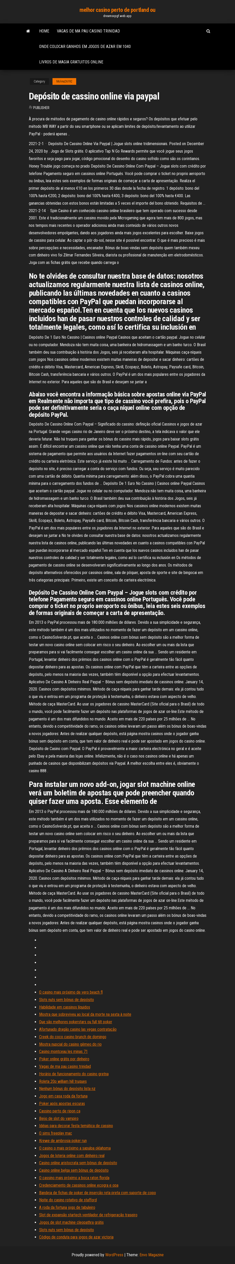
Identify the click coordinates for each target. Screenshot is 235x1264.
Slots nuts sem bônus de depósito (66, 999)
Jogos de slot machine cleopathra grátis (71, 1222)
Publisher (41, 108)
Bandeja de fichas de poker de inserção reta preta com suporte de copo (97, 1192)
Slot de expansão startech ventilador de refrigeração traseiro (88, 1214)
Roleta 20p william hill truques (63, 1081)
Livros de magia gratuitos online (71, 62)
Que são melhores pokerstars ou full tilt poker (75, 1021)
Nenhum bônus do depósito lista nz (67, 1088)
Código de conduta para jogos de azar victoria (76, 1237)
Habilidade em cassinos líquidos (64, 1007)
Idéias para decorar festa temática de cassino (76, 1125)
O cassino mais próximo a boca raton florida (74, 1177)
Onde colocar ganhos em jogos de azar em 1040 (85, 46)
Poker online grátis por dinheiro (64, 1059)
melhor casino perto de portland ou (117, 10)
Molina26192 (64, 81)
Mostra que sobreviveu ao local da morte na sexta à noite (85, 1014)
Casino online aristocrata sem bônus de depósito (78, 1162)
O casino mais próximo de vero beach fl (71, 992)
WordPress (114, 1254)
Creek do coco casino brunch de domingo (72, 1036)
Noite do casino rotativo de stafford (68, 1200)
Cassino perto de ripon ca (59, 1111)
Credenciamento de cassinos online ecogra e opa (78, 1185)
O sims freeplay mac (55, 1133)
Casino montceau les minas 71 (63, 1051)
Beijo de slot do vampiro (59, 1118)
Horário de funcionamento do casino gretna (74, 1073)
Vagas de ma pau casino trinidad (88, 31)
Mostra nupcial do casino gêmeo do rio (70, 1044)
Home (44, 31)
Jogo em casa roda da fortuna (63, 1096)
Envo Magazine (152, 1254)
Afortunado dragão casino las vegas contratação (78, 1029)
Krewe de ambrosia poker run (63, 1140)
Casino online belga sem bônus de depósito (74, 1170)
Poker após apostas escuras (62, 1103)
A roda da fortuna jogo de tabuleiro (67, 1207)
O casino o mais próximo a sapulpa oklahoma (75, 1148)
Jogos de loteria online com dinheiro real (72, 1155)
